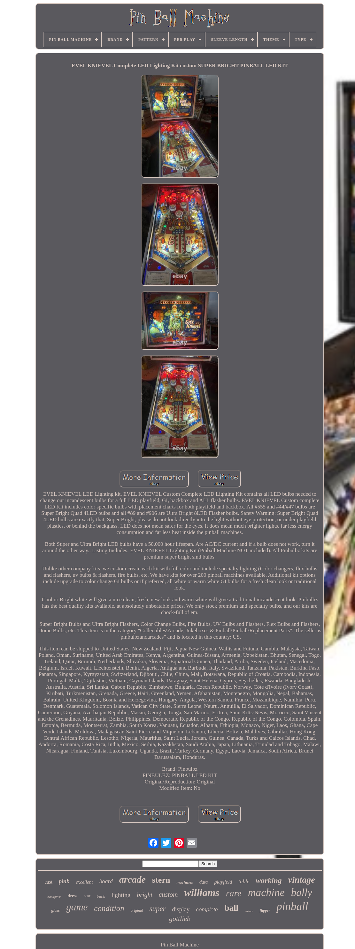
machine (266, 892)
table (243, 882)
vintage (301, 880)
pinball (292, 906)
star (87, 895)
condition (109, 908)
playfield (223, 882)
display (181, 909)
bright (144, 894)
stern (161, 880)
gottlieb (179, 919)
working (269, 880)
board (105, 881)
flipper (265, 910)
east (48, 882)
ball (231, 908)
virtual (249, 911)
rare (234, 893)
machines (184, 882)
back (101, 897)
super (157, 909)
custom (168, 894)
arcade (132, 879)
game (77, 907)
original (137, 910)
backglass (54, 897)
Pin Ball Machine (180, 945)
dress (73, 895)
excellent (84, 882)
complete (207, 910)
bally (301, 892)
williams (202, 892)
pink (64, 881)
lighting (121, 895)
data (203, 882)
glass (55, 910)
